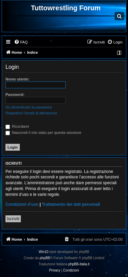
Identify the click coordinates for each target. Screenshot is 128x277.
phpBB (45, 258)
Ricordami (17, 126)
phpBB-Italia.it (78, 264)
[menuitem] (21, 42)
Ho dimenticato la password (28, 107)
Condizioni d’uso (22, 204)
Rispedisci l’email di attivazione (31, 113)
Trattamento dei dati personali (71, 204)
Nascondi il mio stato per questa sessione (43, 132)
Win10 (43, 252)
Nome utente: (17, 79)
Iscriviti (13, 218)
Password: (15, 94)
